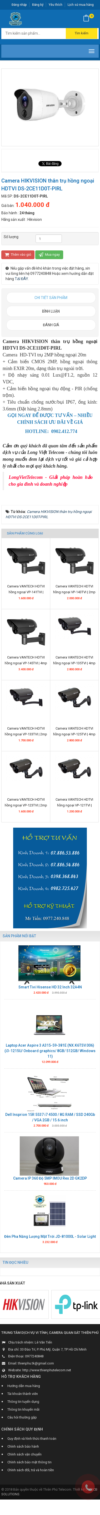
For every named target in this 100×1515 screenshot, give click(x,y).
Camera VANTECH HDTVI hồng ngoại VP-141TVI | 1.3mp (26, 599)
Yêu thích (55, 5)
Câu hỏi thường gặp (22, 1424)
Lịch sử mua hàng (81, 5)
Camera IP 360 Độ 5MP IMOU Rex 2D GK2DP (50, 1185)
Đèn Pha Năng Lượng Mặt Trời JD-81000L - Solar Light (50, 1243)
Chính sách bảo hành (23, 1453)
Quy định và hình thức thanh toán (31, 1445)
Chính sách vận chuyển (24, 1461)
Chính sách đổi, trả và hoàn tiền (30, 1477)
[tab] (51, 297)
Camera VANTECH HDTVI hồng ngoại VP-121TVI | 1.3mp (74, 812)
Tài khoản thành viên (22, 1400)
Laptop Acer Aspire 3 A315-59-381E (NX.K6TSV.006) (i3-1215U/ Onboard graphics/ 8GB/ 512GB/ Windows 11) (50, 1057)
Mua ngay (49, 254)
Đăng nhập (19, 5)
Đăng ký (37, 5)
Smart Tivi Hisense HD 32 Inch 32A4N (50, 994)
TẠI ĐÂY (21, 279)
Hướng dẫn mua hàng (23, 1392)
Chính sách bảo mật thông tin (29, 1469)
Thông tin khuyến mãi (23, 1416)
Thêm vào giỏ (18, 254)
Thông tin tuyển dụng (23, 1408)
